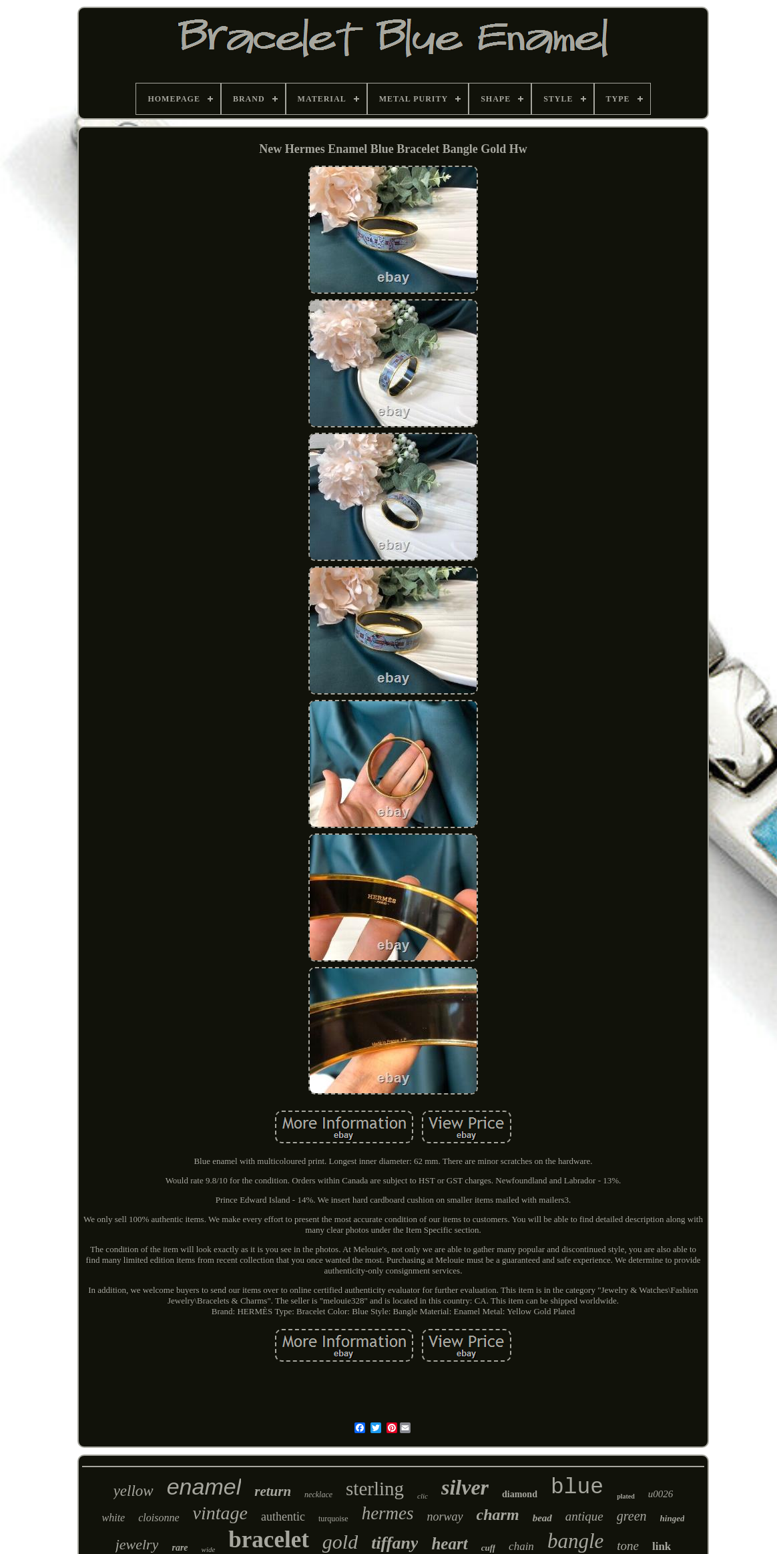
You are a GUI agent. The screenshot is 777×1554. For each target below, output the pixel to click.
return (272, 1491)
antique (584, 1516)
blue (577, 1487)
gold (340, 1542)
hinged (672, 1518)
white (113, 1517)
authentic (283, 1516)
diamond (519, 1494)
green (632, 1516)
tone (628, 1546)
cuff (488, 1548)
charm (498, 1514)
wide (209, 1549)
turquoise (333, 1518)
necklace (318, 1494)
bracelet (268, 1540)
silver (465, 1487)
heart (449, 1544)
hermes (388, 1513)
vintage (220, 1513)
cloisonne (158, 1517)
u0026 (661, 1494)
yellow (133, 1491)
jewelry (137, 1544)
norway (445, 1516)
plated (626, 1496)
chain (521, 1546)
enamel (204, 1486)
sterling (375, 1488)
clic (422, 1496)
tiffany (394, 1543)
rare (180, 1548)
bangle (575, 1541)
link (661, 1546)
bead (542, 1518)
